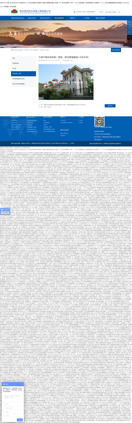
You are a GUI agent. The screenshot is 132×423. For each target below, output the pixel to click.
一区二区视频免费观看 (94, 381)
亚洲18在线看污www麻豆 (20, 331)
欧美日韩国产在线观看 (46, 200)
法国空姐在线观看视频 (120, 230)
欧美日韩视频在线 (125, 306)
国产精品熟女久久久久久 (88, 182)
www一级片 (35, 210)
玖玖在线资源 (73, 179)
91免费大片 (83, 334)
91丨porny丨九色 (35, 253)
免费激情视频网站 (74, 324)
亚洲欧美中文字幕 (113, 157)
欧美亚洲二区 (75, 381)
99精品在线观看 (22, 357)
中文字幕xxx (30, 174)
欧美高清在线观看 (48, 324)
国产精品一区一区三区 (79, 233)
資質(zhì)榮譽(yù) (15, 127)
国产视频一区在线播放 (80, 298)
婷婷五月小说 (105, 381)
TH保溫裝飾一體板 (31, 127)
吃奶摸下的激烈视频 (69, 407)
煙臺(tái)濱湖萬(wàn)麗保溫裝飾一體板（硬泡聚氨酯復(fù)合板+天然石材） (65, 104)
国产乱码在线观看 (68, 195)
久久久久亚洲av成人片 (73, 182)
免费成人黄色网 (67, 205)
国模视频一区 (101, 407)
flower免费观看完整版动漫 (99, 392)
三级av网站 (63, 227)
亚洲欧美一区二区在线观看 (91, 270)
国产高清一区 (72, 321)
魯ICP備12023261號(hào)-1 (60, 143)
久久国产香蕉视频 (99, 177)
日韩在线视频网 (65, 314)
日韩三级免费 (40, 220)
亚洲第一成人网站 (43, 300)
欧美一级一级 (42, 362)
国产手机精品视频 (123, 319)
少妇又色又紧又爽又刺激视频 (8, 311)
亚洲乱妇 (94, 159)
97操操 (127, 194)
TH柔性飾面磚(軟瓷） (32, 120)
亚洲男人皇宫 (50, 306)
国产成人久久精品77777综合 (110, 273)
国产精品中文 (22, 260)
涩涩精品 (54, 265)
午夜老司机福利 (87, 242)
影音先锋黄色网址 (70, 394)
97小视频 (114, 257)
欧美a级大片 (127, 309)
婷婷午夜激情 (82, 205)
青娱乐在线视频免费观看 (120, 341)
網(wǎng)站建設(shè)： (96, 143)
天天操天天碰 (124, 326)
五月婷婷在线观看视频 (115, 324)
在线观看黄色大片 (51, 313)
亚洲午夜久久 (4, 265)
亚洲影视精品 (111, 419)
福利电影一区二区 (122, 258)
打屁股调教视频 (87, 281)
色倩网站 (127, 362)
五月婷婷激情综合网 (105, 169)
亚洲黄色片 (24, 227)
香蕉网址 (104, 318)
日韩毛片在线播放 (43, 379)
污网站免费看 (86, 356)
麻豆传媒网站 (54, 346)
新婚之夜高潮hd (63, 369)
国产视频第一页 (126, 199)
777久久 (77, 238)
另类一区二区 (23, 161)
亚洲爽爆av (97, 387)
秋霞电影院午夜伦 (20, 314)
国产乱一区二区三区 (46, 210)
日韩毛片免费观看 (69, 177)
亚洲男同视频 (36, 194)
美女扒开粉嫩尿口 (39, 167)
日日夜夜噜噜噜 (122, 209)
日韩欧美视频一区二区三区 (101, 171)
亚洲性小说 (67, 224)
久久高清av (105, 305)
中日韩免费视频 (48, 156)
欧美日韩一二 (116, 260)
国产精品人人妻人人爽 (21, 164)
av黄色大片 (39, 324)
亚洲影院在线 (38, 225)
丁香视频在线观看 (39, 338)
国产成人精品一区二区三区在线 (121, 238)
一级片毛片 (61, 192)
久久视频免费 (55, 376)
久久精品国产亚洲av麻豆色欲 (87, 276)
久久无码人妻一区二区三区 (73, 290)
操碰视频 (129, 266)
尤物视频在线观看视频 (21, 154)
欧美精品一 (80, 197)
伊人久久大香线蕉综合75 (111, 243)
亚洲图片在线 (50, 164)
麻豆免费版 (56, 405)
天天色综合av (119, 222)
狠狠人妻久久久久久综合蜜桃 (69, 405)
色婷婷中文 (17, 202)
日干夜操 (81, 280)
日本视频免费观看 (85, 357)
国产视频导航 (66, 156)
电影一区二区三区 (64, 356)
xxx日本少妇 (83, 381)
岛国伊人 (53, 207)
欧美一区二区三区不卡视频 (80, 240)
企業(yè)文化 (14, 122)
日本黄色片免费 (43, 301)
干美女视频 (49, 199)
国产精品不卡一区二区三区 (115, 210)
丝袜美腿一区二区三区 (117, 159)
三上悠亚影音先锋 (19, 217)
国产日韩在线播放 (79, 228)
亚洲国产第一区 (99, 390)
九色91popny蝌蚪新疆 (78, 220)
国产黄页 (62, 366)
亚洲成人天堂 (85, 415)
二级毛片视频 (87, 351)
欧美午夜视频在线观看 (113, 344)
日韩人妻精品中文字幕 (105, 357)
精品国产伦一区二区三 (110, 328)
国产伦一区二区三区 (79, 171)
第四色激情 (39, 371)
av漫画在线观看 (91, 339)
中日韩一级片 (70, 192)
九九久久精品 (44, 237)
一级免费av (123, 323)
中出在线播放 (25, 296)
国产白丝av (91, 176)
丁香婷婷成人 (91, 343)
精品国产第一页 (107, 238)
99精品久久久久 (81, 394)
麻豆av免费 (27, 171)
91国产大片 (19, 171)
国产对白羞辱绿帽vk (124, 409)
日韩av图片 (16, 187)
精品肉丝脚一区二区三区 (78, 255)
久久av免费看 (74, 305)
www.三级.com (33, 273)
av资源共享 (26, 349)
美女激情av (89, 323)
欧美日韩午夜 (109, 376)
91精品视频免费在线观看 (103, 412)
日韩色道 (23, 333)
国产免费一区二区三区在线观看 (63, 308)
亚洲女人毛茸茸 (17, 300)
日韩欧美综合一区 (93, 275)
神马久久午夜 (90, 207)
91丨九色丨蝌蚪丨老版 (10, 197)
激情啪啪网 (70, 162)
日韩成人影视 (55, 217)
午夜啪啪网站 (10, 154)
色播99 (108, 159)
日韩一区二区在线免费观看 (101, 286)
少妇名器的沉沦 (84, 291)
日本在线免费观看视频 (19, 319)
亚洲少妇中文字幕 (11, 321)
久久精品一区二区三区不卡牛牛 (29, 389)
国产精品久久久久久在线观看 (89, 204)
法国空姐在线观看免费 (38, 171)
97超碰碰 (69, 164)
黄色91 (122, 224)
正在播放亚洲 (37, 177)
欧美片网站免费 (17, 255)
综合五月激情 (22, 381)
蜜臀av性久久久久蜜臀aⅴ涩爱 (42, 265)
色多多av (77, 399)
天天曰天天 (3, 174)
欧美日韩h (97, 220)
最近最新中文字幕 (59, 415)
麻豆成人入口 (62, 265)
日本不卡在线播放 (54, 351)
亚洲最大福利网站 (38, 288)
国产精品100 (114, 174)
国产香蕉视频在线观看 (58, 159)
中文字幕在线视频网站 (94, 217)
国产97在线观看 (86, 184)
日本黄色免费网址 (6, 339)
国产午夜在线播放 (89, 382)
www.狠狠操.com (41, 382)
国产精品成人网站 (101, 338)
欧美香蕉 (68, 184)
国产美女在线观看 (37, 309)
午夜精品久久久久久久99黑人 (25, 268)
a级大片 (62, 376)
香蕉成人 (93, 195)
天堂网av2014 (114, 194)
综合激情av (26, 385)
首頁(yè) (26, 50)
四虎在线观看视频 (40, 176)
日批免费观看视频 (89, 311)
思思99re (111, 347)
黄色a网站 (125, 367)
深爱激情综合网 (47, 182)
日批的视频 (37, 326)
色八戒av (106, 397)
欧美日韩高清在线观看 (93, 318)
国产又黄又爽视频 (98, 395)
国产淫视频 (118, 346)
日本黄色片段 (53, 219)
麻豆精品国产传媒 (10, 171)
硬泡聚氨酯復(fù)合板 (18, 78)
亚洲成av (96, 281)
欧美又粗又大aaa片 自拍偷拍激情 (52, 240)
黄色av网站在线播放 (78, 333)
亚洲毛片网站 (58, 242)
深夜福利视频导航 (108, 230)
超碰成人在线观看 (89, 295)
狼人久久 (43, 253)
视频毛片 (64, 202)
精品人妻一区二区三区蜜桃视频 (114, 200)
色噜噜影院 (100, 187)
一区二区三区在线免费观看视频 (119, 381)
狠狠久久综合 (36, 295)
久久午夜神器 (127, 298)
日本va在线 (28, 194)
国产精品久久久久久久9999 (64, 233)
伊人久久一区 (95, 247)
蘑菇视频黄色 (123, 252)
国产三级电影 (81, 209)
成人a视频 (101, 252)
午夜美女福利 (115, 323)
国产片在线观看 (23, 258)
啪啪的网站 (21, 197)
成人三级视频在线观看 (35, 154)
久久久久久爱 (46, 169)
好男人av (66, 295)
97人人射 (45, 420)
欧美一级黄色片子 (7, 278)
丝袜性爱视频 (15, 184)
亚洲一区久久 (127, 184)
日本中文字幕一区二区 (70, 303)
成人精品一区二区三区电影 (94, 209)
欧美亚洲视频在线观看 (15, 233)
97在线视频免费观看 (124, 328)
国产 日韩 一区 (101, 263)
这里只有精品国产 (30, 262)
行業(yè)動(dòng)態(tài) (66, 122)
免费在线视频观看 (82, 243)
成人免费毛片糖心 (11, 369)
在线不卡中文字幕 (115, 156)
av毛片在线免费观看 (41, 352)
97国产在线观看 (31, 333)
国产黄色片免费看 (22, 179)
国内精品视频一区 (121, 356)
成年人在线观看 (40, 212)
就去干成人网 (59, 333)
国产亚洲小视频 (14, 379)
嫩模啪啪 (7, 288)
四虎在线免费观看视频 (74, 326)
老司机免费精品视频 (66, 189)
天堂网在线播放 (31, 204)
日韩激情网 (36, 237)
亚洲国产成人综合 (80, 162)
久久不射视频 (108, 181)
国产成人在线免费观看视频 (40, 181)
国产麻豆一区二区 (103, 326)
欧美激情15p (82, 316)
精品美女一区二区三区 (45, 232)
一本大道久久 (119, 187)
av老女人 (122, 278)
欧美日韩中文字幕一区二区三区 (38, 214)
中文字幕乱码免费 (43, 414)
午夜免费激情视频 (81, 336)
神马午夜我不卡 (119, 177)
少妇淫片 (119, 199)
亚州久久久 (17, 338)
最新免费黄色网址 (119, 215)
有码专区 (116, 189)
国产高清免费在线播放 (113, 214)
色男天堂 (56, 296)
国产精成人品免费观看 (11, 232)
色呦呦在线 (112, 217)
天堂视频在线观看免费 (6, 157)
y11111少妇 (3, 186)
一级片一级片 (52, 263)
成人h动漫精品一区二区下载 (104, 301)
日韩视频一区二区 (77, 166)
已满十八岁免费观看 (63, 207)
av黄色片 (48, 419)
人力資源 (87, 18)
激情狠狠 (77, 273)
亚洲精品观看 (127, 404)
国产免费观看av (21, 166)
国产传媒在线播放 (44, 394)
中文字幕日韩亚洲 (14, 250)
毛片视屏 (10, 169)
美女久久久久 (104, 268)
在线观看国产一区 (122, 225)
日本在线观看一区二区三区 (111, 291)
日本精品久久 (79, 177)
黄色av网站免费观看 (96, 230)
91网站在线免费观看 (124, 257)
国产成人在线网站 (91, 253)
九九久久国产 (88, 293)
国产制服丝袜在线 (20, 422)
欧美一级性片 (121, 405)
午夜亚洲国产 (102, 167)
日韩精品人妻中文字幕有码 (114, 245)
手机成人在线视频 (106, 354)
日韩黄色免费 (67, 235)
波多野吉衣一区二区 (33, 381)
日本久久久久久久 (63, 176)
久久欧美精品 (108, 321)
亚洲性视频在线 (65, 361)
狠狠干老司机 (119, 347)
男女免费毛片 (17, 240)
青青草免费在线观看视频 (13, 172)
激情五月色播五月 (64, 255)
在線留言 (62, 135)
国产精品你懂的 (65, 230)
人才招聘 (80, 122)
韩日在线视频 (31, 290)
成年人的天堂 (16, 210)
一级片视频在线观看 (29, 266)
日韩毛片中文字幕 (66, 359)
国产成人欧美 (64, 187)
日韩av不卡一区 (47, 281)
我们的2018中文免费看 (56, 323)
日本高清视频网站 (48, 318)
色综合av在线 (6, 326)
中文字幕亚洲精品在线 (14, 195)
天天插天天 (50, 382)
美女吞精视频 (122, 202)
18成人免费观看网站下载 (33, 319)
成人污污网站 (47, 243)
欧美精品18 (125, 207)
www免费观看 (24, 182)
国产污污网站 (76, 377)
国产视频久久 (99, 257)
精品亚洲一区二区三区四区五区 (26, 263)
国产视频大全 (109, 329)
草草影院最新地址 (117, 247)
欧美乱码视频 (80, 227)
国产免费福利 (13, 336)
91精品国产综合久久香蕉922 (50, 245)
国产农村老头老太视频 (25, 177)
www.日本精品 (25, 404)
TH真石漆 (29, 125)
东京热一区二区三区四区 (113, 232)
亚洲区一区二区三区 (12, 190)
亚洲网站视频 (93, 288)
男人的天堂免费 (26, 228)
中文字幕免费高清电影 (17, 238)
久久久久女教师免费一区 (82, 161)
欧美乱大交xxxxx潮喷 (116, 184)
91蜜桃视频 (127, 237)
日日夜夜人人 (89, 328)
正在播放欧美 (52, 390)
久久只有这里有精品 (65, 328)
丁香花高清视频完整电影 (53, 166)
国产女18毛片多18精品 (46, 162)
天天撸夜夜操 (48, 349)
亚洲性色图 (96, 210)
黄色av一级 (16, 189)
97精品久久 (74, 339)
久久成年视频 (76, 257)
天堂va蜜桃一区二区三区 (96, 389)
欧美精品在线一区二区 (27, 207)
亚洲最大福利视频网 (119, 392)
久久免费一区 (122, 305)
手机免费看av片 (8, 344)
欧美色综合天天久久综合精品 (24, 152)
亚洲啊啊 (40, 227)
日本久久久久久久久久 (59, 162)
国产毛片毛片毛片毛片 (83, 222)
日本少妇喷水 (43, 331)
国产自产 (16, 278)
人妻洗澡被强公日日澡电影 (108, 220)
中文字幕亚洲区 (28, 305)
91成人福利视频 (79, 215)
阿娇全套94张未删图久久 (104, 260)
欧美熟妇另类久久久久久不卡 (52, 152)
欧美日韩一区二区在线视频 (47, 174)
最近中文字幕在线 (27, 186)
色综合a (79, 288)
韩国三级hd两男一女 (86, 174)
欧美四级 (114, 258)
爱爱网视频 (3, 281)
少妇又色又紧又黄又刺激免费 (42, 195)
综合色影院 (66, 305)
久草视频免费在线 (15, 354)
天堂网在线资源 (124, 291)
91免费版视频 (32, 374)
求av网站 (119, 399)
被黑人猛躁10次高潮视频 (51, 356)
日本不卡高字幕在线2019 (124, 217)
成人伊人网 (116, 172)
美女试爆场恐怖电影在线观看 (114, 309)
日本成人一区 (68, 333)
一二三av (12, 290)
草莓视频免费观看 (46, 295)
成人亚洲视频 (61, 184)
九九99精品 (102, 316)
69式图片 (125, 240)
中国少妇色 (113, 176)
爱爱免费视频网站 (46, 372)
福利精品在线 (113, 397)
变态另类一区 (67, 385)
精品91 (90, 399)
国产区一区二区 (64, 181)
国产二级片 (74, 224)
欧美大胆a (56, 309)
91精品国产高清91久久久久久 (17, 248)
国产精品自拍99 (82, 176)
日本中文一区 (60, 247)
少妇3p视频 (28, 309)
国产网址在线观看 (86, 210)
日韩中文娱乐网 (107, 228)
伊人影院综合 (77, 364)
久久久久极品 (97, 174)
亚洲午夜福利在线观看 (32, 260)
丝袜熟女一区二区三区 (59, 182)
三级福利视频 (45, 285)
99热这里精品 (44, 197)
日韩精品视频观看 (79, 323)
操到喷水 (123, 232)
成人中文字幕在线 (103, 253)
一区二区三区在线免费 (89, 187)
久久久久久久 (123, 174)
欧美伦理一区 (119, 186)
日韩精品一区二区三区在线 (8, 152)
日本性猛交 (105, 217)
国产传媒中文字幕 (63, 194)
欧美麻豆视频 (49, 415)
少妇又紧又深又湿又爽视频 (83, 159)
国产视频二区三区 (123, 190)
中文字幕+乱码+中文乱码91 (120, 387)
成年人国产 (52, 399)
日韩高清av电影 (23, 273)
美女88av (35, 162)
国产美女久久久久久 (60, 400)
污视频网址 (38, 281)
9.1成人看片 (16, 329)
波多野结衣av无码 (44, 186)
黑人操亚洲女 (105, 174)
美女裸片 (68, 392)
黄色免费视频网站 (117, 298)
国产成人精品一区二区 (16, 305)
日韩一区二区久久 (124, 192)
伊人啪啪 (39, 243)
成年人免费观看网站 (60, 258)
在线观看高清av (111, 362)
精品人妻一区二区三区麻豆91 (121, 182)
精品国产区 (100, 181)
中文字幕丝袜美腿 (101, 356)
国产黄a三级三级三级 (10, 230)
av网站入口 (124, 286)
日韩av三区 (105, 184)
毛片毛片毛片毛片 (26, 240)
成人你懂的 (25, 400)
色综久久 (3, 190)
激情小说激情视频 (50, 338)
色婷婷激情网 (49, 171)
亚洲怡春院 (29, 184)
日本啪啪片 (119, 212)
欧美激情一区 (124, 157)
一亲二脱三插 (101, 159)
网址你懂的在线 (33, 233)
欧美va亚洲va (29, 217)
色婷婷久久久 (55, 314)
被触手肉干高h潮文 (66, 351)
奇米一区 (55, 372)
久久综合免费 (41, 313)
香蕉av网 (117, 336)
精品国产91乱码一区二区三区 (55, 387)
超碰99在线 (26, 417)
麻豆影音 (105, 347)
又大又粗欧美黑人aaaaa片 (66, 161)
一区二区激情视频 (54, 301)
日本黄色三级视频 (68, 298)
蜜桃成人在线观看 (7, 224)
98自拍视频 (91, 336)
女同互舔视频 (98, 361)
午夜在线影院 (20, 220)
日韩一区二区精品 (7, 356)
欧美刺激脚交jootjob (88, 313)
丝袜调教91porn (38, 250)
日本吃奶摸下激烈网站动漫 (41, 161)
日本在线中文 (76, 286)
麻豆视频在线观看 (26, 162)
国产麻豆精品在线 (33, 331)
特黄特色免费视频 (19, 328)
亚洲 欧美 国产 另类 (53, 255)
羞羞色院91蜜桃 (33, 187)
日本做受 (126, 212)
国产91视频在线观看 (73, 265)
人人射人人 (111, 379)
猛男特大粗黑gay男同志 (65, 357)
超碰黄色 (77, 258)
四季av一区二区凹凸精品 (64, 331)
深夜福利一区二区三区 (61, 324)
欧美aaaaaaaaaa (99, 200)
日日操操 (95, 169)
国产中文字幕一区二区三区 (95, 314)
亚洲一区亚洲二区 (77, 281)
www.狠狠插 (16, 243)
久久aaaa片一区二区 (29, 169)
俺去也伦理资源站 (85, 250)
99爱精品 (30, 161)
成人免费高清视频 (54, 189)
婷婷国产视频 (70, 159)
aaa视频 (11, 316)
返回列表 (110, 105)
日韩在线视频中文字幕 (84, 344)
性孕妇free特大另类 (95, 273)
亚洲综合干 (34, 199)
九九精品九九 (113, 164)
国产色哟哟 (114, 162)
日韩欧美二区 (28, 359)
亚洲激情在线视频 (17, 237)
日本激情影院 (73, 176)
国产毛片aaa (29, 420)
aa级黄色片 (89, 233)
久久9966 (57, 409)
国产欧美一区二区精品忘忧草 (29, 346)
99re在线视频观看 (120, 379)
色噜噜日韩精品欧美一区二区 (86, 300)
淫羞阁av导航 (107, 377)
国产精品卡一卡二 (23, 372)
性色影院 (123, 301)
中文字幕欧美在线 (60, 164)
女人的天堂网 (70, 366)
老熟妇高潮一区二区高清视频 (53, 316)
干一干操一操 (41, 333)
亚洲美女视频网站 (106, 205)
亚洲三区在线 (44, 238)
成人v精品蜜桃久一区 (28, 318)
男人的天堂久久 (32, 219)
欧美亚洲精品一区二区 (50, 250)
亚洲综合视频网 (94, 161)
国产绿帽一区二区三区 (53, 361)
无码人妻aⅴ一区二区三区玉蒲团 (13, 167)
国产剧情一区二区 (16, 270)
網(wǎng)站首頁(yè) (17, 18)
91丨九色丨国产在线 (79, 164)
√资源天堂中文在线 (81, 410)
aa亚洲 (67, 214)
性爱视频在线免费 (113, 233)
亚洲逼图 (106, 164)
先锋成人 (71, 237)
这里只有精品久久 (56, 205)
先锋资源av (115, 389)
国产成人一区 (108, 341)
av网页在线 (75, 420)
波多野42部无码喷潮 (46, 260)
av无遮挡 (43, 164)
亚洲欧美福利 (4, 250)
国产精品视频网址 (44, 328)
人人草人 (25, 286)
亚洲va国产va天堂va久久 (56, 283)
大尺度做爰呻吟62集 (56, 235)
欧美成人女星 (123, 162)
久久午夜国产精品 (98, 265)
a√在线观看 (26, 255)
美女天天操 (111, 212)
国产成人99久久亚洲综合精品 (116, 154)
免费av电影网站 (82, 275)
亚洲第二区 (52, 381)
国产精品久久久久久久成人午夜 (95, 308)
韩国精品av (89, 220)
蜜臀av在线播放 (96, 324)
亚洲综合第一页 (52, 339)
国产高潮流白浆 (74, 295)
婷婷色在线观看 (51, 367)
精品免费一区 (125, 214)
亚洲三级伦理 (90, 164)
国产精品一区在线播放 (6, 217)
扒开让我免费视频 (69, 283)
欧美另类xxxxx (38, 247)
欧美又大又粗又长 (73, 186)
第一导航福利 (127, 293)
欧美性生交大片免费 (59, 290)
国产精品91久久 (8, 202)
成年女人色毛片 (18, 356)
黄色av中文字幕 (114, 326)
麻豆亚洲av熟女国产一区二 (69, 209)
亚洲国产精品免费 (109, 222)
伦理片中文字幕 (45, 248)
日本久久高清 (104, 154)
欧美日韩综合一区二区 (33, 215)
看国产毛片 (77, 195)
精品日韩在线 (10, 280)
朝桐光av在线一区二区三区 (113, 390)
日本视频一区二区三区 (93, 186)
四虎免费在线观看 (114, 224)
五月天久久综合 (10, 166)
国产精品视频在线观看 (31, 328)
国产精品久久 (109, 384)
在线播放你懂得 (18, 169)
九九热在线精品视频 (86, 169)
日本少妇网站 (101, 329)
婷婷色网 (96, 154)
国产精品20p (24, 329)
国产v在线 (43, 215)
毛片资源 (80, 194)
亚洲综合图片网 (117, 295)
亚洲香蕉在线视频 (74, 422)
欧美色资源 (57, 156)
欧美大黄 (62, 190)
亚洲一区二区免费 (41, 266)
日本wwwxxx (124, 265)
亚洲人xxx (24, 219)
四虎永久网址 (60, 399)
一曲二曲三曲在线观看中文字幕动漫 (45, 364)
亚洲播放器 (113, 339)
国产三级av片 (122, 339)
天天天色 (39, 169)
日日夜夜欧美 (10, 285)
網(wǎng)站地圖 (15, 143)
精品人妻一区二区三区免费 (74, 154)
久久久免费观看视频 (89, 152)
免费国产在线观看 (74, 200)
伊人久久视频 (20, 262)
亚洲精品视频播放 (7, 199)
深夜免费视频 (79, 270)
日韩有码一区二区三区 (41, 270)
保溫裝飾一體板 (44, 50)
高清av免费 (38, 159)
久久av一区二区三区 (15, 162)
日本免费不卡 (93, 167)
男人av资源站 (83, 217)
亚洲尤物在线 (23, 222)
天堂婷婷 (35, 186)
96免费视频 (116, 301)
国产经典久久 (15, 182)
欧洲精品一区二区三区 (21, 361)
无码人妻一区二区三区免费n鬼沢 (114, 300)
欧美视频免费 (24, 379)
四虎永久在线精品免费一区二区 (87, 225)
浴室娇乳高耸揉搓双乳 (63, 404)
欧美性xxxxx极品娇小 (126, 189)
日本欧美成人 (37, 184)
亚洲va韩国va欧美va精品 (109, 209)
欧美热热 (19, 366)
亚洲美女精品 (68, 311)
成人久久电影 (73, 349)
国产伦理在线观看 (24, 351)
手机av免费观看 (37, 321)
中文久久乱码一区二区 (68, 354)
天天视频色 (110, 336)
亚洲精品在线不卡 (94, 354)
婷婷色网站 (23, 189)
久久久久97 (96, 268)
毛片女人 (107, 179)
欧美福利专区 (125, 285)
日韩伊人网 (32, 334)
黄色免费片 (108, 266)
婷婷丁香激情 (45, 177)
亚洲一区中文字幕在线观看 (51, 227)
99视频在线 (123, 336)
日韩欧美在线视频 (77, 389)
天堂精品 (50, 271)
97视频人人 (22, 204)
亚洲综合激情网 (79, 192)
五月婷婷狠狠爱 (49, 179)
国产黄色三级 (18, 199)
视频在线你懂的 (95, 384)
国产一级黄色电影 (126, 172)
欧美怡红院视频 (69, 247)
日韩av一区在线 (85, 262)
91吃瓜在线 (4, 257)
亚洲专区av (101, 285)
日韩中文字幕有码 (12, 174)
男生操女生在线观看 (81, 237)
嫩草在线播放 (128, 338)
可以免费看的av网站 (41, 172)
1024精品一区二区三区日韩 (47, 233)
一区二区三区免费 (85, 324)
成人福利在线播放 (6, 200)
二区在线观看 (112, 225)
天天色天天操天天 (15, 156)
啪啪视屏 (33, 192)
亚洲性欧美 (38, 235)
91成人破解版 (5, 290)
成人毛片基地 (4, 162)
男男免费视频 (57, 199)
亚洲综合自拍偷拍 (31, 283)
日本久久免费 (25, 291)
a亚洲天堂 (83, 258)
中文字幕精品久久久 (120, 166)
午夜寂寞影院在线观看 (56, 177)
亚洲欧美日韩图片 (84, 305)
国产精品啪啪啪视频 (45, 205)
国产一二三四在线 (73, 329)
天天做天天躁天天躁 (47, 308)
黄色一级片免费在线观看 (37, 298)
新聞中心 (73, 18)
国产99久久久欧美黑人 (115, 197)
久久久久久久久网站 (65, 204)
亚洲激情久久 (49, 167)
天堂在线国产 (33, 227)
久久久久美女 (29, 247)
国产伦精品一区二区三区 (30, 300)
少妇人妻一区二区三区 (75, 187)
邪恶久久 (49, 290)
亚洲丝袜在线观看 (71, 190)
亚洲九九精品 (82, 232)
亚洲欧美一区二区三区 (17, 288)
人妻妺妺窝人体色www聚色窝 (25, 352)
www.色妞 (103, 190)
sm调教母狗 (64, 371)
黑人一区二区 (109, 215)
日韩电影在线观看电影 (102, 176)
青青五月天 (121, 195)
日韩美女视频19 (23, 334)
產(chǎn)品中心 (45, 18)
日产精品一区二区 (112, 219)
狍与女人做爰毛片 (26, 181)
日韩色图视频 (101, 367)
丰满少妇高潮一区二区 (21, 371)
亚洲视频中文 (76, 204)
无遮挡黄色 (84, 156)
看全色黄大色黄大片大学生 (14, 364)
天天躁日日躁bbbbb (13, 222)
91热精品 (122, 194)
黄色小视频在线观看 (126, 248)
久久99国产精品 (113, 255)
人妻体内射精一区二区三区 (43, 314)
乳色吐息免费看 (126, 156)
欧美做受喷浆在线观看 (95, 240)
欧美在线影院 (10, 266)
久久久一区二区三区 (81, 172)
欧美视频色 (105, 250)
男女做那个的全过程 (123, 176)
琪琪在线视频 (128, 290)
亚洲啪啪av (30, 159)
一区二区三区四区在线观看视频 (77, 157)
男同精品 (76, 169)
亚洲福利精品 (126, 308)
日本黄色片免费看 (63, 237)
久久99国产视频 (8, 338)
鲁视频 (87, 215)
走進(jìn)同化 (31, 18)
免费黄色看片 (117, 376)
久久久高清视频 (81, 252)
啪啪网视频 (13, 247)
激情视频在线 (54, 192)
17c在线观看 (127, 187)
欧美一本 (3, 291)
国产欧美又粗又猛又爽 (43, 252)
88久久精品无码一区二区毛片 (96, 309)
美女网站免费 (52, 392)
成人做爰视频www (40, 278)
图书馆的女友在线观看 (116, 250)
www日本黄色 (39, 356)
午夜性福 (39, 334)
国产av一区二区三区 (76, 181)
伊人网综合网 (82, 235)
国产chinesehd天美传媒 (30, 313)
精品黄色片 (112, 288)
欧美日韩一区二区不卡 (72, 291)
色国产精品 (90, 232)
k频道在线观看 (27, 237)
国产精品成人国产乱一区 (14, 313)
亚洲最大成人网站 (86, 238)
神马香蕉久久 (98, 164)
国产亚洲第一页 (97, 238)
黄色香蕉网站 (107, 298)
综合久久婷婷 (42, 387)
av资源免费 (33, 351)
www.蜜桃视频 (61, 154)
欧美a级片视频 (38, 152)
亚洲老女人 (89, 171)
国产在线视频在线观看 (104, 227)
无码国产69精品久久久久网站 (29, 293)
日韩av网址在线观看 (46, 311)
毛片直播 (90, 237)
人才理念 (80, 120)
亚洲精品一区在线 (67, 228)
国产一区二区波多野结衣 (53, 230)
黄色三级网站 (92, 243)
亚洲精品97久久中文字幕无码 (16, 377)
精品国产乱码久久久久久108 (112, 308)
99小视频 (25, 233)
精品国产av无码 (37, 240)
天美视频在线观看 (115, 286)
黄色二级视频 (14, 161)
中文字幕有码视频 (95, 290)
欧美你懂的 (64, 248)
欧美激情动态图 (119, 359)
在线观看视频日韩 (109, 242)
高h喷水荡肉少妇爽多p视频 (58, 252)
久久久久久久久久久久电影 (115, 338)
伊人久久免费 (86, 195)
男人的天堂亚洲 (122, 164)
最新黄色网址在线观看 (82, 167)
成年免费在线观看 (37, 341)
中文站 (101, 12)
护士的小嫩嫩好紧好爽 (101, 405)
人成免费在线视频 (92, 248)
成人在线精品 (111, 372)
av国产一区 (70, 169)
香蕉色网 (75, 318)
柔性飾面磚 (15, 63)
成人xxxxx (128, 215)
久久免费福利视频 (75, 156)
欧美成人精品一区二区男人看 (54, 212)
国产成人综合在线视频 (105, 281)
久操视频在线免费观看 (78, 346)
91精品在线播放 (75, 374)
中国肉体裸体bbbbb (33, 311)
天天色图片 (91, 257)
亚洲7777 (128, 159)
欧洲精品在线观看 (109, 366)
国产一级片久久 (5, 270)
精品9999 (82, 329)
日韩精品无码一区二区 (68, 152)
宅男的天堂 (14, 324)
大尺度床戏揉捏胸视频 (10, 253)
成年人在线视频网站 (122, 374)
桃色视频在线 (109, 265)
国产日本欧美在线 (46, 276)
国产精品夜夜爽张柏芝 (119, 266)
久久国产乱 (107, 257)
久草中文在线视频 (96, 262)
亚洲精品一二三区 (99, 266)
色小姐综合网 (12, 179)
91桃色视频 (112, 399)
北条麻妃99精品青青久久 (32, 197)
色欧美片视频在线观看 (28, 212)
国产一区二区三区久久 (70, 275)
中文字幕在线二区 (116, 235)
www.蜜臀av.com (111, 349)
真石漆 (14, 68)
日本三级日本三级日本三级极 (99, 224)
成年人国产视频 (34, 405)
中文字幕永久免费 (39, 415)
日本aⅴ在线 (103, 210)
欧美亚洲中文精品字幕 (124, 161)
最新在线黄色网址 (33, 357)
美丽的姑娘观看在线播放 (96, 199)
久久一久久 (100, 243)
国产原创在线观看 (92, 252)
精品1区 (121, 233)
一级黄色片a (51, 214)
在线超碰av (114, 202)
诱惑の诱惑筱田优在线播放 (104, 343)
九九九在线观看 (88, 177)
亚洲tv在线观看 (60, 291)
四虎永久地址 (52, 268)
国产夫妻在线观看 (98, 242)
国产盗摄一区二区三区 (125, 255)
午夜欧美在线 (69, 367)
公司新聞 (62, 120)
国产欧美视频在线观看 (110, 314)
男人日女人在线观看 (110, 199)
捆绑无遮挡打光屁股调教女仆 (51, 157)
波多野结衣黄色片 (87, 352)
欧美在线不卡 (117, 207)
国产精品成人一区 (122, 152)
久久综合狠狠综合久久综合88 (61, 232)
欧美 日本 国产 (114, 270)
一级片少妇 (18, 212)
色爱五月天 (33, 271)
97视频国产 (15, 339)
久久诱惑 (44, 390)
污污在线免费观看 (6, 207)
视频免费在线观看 (42, 219)
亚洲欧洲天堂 (54, 161)
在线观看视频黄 (47, 321)
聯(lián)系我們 (100, 18)
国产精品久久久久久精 (90, 271)
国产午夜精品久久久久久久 (33, 224)
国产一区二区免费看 (91, 407)
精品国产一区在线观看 (36, 156)
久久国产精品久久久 (84, 224)
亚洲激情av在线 (85, 376)
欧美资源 (129, 202)
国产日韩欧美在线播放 (61, 278)
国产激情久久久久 (117, 361)
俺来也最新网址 (91, 157)
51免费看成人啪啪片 (84, 369)
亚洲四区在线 (26, 199)
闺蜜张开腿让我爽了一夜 (27, 278)
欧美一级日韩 (18, 157)
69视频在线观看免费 (6, 300)
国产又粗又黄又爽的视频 (63, 286)
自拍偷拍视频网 (59, 215)
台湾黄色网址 (29, 288)
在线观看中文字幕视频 (11, 225)
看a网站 (116, 192)
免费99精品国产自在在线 (12, 235)
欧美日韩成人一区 (44, 346)
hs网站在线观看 (116, 169)
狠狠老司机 (19, 275)
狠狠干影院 (122, 243)
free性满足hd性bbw (108, 359)
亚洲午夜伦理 (71, 172)
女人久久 (5, 205)
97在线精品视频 (117, 275)
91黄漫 (63, 238)
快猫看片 (85, 190)
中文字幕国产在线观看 (33, 248)
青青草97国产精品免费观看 (25, 265)
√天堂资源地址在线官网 (87, 200)
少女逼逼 (26, 253)
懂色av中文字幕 (55, 248)
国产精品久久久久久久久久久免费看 (70, 260)
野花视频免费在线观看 (49, 154)
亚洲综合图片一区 (85, 385)
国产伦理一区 (54, 328)
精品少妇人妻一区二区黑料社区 (63, 171)
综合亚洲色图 (34, 202)
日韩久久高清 (71, 227)
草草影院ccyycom (34, 164)
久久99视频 (66, 374)
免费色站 (116, 248)
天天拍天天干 (71, 202)
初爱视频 (104, 379)
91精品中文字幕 (13, 209)
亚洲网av (72, 313)
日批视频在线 (94, 369)
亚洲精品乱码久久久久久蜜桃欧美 (46, 395)
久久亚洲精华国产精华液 (26, 225)
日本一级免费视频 (44, 187)
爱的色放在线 (89, 228)
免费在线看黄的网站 (95, 156)
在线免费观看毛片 (87, 154)
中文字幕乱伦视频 (100, 313)
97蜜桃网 (3, 222)
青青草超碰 (83, 186)
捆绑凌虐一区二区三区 (14, 186)
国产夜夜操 (3, 220)
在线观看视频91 (69, 323)
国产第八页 (14, 258)
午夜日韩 (69, 220)
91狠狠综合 (74, 232)
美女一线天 (23, 159)
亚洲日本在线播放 (57, 195)
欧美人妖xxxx (104, 255)
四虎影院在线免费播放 (19, 308)
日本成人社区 (93, 319)
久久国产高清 (87, 166)
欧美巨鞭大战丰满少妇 (23, 192)
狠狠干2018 (82, 420)
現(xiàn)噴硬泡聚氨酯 (18, 84)
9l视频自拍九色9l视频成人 (118, 179)
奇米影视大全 (121, 313)
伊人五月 (15, 204)
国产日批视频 (86, 212)
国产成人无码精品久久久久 (105, 172)
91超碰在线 (58, 385)
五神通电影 (94, 326)
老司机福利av (99, 152)
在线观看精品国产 (111, 190)
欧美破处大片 (34, 257)
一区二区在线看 (102, 219)
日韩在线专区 (81, 395)
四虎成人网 (78, 152)
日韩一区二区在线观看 (51, 288)
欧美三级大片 (96, 385)
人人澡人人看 (25, 376)
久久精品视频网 (4, 161)
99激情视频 (48, 220)
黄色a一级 (69, 318)
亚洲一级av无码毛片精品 (97, 215)
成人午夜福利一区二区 (39, 280)
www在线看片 (33, 379)
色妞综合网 (14, 303)
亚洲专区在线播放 (107, 189)
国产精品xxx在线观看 (56, 384)
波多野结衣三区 (91, 235)
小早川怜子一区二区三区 (73, 285)
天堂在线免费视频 (28, 157)
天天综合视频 (113, 161)
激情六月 (16, 242)
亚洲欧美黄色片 (66, 166)
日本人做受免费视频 (20, 283)
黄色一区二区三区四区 (15, 257)
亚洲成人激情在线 (53, 204)
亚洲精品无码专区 (71, 288)
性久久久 (79, 242)
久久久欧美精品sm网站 (32, 238)
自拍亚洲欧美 (30, 166)
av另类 (26, 245)
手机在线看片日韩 (102, 157)
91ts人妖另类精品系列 (119, 420)
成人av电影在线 (59, 382)
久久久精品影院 (56, 412)
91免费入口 (50, 215)
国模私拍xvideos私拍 (54, 238)
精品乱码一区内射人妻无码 (18, 215)
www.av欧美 (104, 324)
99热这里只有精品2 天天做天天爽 (10, 219)
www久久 (126, 384)
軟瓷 (13, 58)
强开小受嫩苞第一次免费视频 (29, 301)
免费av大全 (126, 364)
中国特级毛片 (25, 156)
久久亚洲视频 (104, 161)
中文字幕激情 (102, 245)
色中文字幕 (113, 171)
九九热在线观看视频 (101, 207)
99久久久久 (105, 240)
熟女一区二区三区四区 (8, 275)
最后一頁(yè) (47, 107)
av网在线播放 (105, 156)
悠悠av (91, 286)
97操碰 (99, 189)
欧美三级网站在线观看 (28, 172)
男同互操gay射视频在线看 (89, 219)
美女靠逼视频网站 (117, 293)
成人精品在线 (74, 268)
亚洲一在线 (24, 415)
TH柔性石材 (29, 122)
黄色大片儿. (21, 247)
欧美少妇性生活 (42, 271)
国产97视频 (59, 224)
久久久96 (19, 349)
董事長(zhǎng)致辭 (16, 124)
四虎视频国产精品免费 (105, 204)
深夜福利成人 (67, 240)
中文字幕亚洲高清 (99, 237)
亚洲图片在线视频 (25, 242)
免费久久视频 (77, 189)
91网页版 (79, 190)
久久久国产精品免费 (124, 167)
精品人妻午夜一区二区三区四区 (85, 321)
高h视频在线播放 (112, 319)
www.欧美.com (34, 255)
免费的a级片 (17, 374)
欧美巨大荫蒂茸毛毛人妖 (17, 194)
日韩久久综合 (58, 298)
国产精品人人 (80, 328)
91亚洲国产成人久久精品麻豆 (47, 286)
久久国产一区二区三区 (119, 228)
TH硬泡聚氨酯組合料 (32, 131)
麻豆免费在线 (38, 157)
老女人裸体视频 (84, 319)
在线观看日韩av (47, 369)
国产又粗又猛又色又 (66, 253)
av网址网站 (63, 157)
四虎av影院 (97, 205)
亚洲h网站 (57, 271)
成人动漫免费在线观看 (25, 419)
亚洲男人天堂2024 (105, 162)
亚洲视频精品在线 (33, 200)
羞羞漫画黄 (25, 257)
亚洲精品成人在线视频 (53, 253)
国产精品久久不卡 (97, 166)
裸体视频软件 (125, 227)
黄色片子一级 (24, 187)
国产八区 (112, 290)
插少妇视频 (124, 344)
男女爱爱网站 (69, 362)
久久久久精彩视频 (82, 309)
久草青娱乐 (105, 290)
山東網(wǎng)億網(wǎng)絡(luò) (112, 143)
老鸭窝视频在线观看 (25, 295)
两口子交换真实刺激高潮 (11, 252)
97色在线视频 (29, 409)
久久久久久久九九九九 (111, 252)
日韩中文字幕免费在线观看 (15, 245)
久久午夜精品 (30, 281)
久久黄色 (94, 179)
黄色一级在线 (68, 387)
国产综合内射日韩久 (66, 296)
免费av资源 (54, 186)
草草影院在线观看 (100, 232)
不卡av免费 (89, 205)
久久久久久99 (34, 205)
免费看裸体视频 (73, 248)
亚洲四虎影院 (28, 341)
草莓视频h (43, 361)
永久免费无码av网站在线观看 (101, 194)
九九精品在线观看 (72, 300)
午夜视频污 (81, 303)
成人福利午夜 (125, 318)
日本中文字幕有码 (43, 336)
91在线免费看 (105, 410)
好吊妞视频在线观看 (72, 276)
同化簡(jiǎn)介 (14, 120)
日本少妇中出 (102, 319)
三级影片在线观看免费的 (49, 184)
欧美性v (30, 390)
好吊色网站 (3, 169)
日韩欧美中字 (13, 260)
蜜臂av (74, 328)
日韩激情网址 (60, 214)
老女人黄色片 (121, 362)
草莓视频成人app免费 (79, 253)
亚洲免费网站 (126, 390)
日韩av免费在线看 (55, 202)
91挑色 (99, 339)
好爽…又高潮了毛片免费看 (92, 197)
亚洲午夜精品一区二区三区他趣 (54, 293)
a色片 (60, 228)
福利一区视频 (58, 167)
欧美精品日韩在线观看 (13, 291)
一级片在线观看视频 (27, 338)
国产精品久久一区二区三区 (104, 295)
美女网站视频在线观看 (92, 162)
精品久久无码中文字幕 (107, 186)
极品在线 (93, 367)
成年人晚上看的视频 (87, 266)
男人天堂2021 (40, 179)
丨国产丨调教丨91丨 (6, 240)
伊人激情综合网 (100, 420)
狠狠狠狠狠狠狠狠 (108, 415)
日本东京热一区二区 (27, 354)
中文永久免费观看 (44, 202)
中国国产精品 (16, 207)
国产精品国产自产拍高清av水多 (69, 217)
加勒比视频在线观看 (25, 232)
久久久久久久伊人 (54, 181)
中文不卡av (46, 257)
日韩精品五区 (22, 336)
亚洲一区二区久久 (75, 210)
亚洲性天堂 (71, 341)
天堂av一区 (70, 258)
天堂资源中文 (109, 177)
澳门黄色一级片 (89, 192)
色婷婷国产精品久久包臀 (26, 190)
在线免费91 (42, 199)
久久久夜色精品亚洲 (39, 316)
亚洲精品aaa (119, 419)
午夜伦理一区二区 (123, 371)
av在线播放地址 (63, 186)
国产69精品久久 (14, 159)
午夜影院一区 (84, 199)
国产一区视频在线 (94, 190)
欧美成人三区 (70, 343)
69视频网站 (34, 232)
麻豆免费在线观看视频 (87, 278)
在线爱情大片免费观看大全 (115, 400)
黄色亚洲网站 (117, 280)
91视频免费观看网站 (42, 263)
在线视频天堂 (22, 174)
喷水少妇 (76, 308)
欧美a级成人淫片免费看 (125, 263)
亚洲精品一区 (8, 243)
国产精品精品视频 (58, 311)
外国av (40, 257)
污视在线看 (96, 293)
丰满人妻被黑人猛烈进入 (61, 200)
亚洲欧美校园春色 (12, 177)
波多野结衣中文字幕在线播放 (27, 252)
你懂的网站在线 (116, 227)
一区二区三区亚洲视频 (82, 354)
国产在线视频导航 (34, 361)
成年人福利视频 (18, 341)
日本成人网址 (73, 369)
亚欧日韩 (22, 184)
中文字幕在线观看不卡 (35, 182)
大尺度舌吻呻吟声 (28, 167)
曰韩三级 (20, 321)
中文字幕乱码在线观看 (97, 376)
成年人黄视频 (42, 407)
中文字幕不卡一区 (107, 280)
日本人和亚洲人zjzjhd (117, 331)
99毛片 (82, 295)
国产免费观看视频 (54, 270)
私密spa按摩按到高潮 (82, 202)
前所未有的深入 (93, 296)
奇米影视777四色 (72, 280)
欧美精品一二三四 (35, 303)
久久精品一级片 (102, 271)
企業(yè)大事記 (15, 129)
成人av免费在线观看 (110, 152)
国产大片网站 (117, 281)
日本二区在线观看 (52, 176)
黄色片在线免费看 (53, 172)
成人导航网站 (73, 371)
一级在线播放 (34, 394)
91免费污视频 (60, 420)
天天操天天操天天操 (69, 167)
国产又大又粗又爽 (56, 169)
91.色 (102, 384)
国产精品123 (19, 266)
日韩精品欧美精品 (40, 166)
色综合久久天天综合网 (112, 278)
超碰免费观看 (101, 195)
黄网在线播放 (18, 318)
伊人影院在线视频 (108, 166)
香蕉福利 (109, 207)
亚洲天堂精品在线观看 (22, 205)
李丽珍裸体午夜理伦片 (77, 404)
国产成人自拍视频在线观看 (55, 266)
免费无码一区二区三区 (105, 275)
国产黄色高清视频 (112, 167)
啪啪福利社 (116, 265)
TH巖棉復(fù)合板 (31, 129)
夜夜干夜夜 (100, 179)
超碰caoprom (63, 326)
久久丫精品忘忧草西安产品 (28, 243)
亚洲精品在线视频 (74, 174)
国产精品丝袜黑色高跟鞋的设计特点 (38, 189)
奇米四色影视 (19, 285)
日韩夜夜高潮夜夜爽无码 (93, 346)
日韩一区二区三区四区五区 (42, 190)
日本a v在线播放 (97, 184)
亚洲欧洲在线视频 (15, 181)
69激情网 (6, 333)
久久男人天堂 (92, 172)
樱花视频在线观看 (98, 364)
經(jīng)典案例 (59, 18)
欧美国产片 (92, 260)
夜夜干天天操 (25, 202)
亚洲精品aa (104, 197)
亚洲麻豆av (17, 323)
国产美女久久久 (22, 311)
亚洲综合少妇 (46, 366)
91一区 (37, 174)
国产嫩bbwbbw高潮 (118, 354)
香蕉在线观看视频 (102, 225)
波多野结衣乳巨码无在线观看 (60, 210)
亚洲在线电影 (88, 194)
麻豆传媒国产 (100, 321)
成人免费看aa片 (11, 262)
